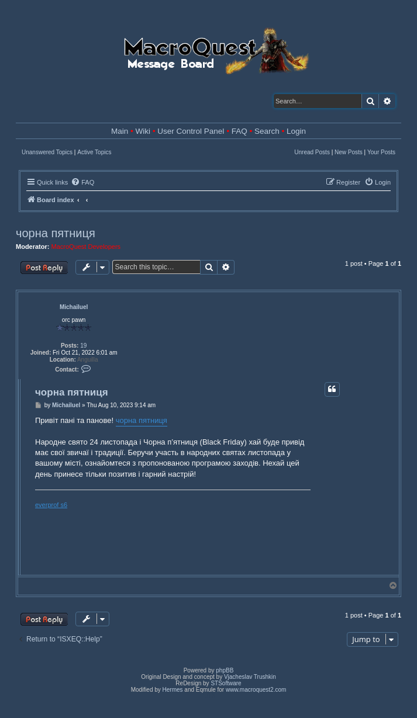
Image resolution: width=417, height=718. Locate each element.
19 (83, 345)
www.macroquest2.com (256, 689)
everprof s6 (51, 504)
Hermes (173, 689)
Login (296, 131)
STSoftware (226, 683)
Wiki (143, 131)
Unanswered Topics (47, 152)
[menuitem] (82, 182)
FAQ (239, 131)
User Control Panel (190, 131)
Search (267, 131)
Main (119, 131)
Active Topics (94, 152)
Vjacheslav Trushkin (250, 677)
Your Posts (381, 152)
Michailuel (74, 307)
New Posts (349, 152)
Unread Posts (312, 152)
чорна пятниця (55, 233)
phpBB (224, 670)
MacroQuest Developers (86, 246)
